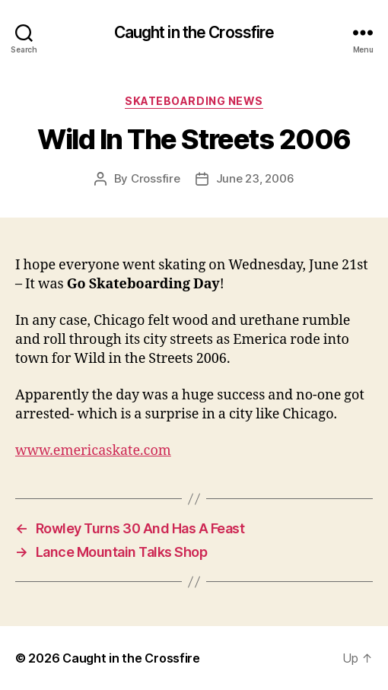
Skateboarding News (193, 100)
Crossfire (155, 178)
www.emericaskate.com (93, 450)
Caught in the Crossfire (194, 32)
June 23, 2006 (255, 178)
